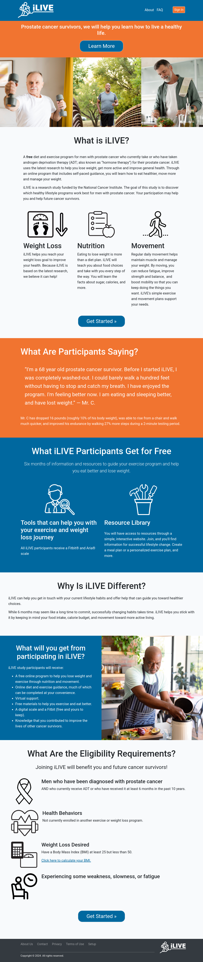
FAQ (160, 10)
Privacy (57, 944)
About (149, 10)
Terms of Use (75, 944)
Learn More (101, 46)
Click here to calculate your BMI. (66, 860)
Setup (92, 944)
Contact (42, 944)
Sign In (179, 9)
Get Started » (102, 321)
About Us (27, 944)
